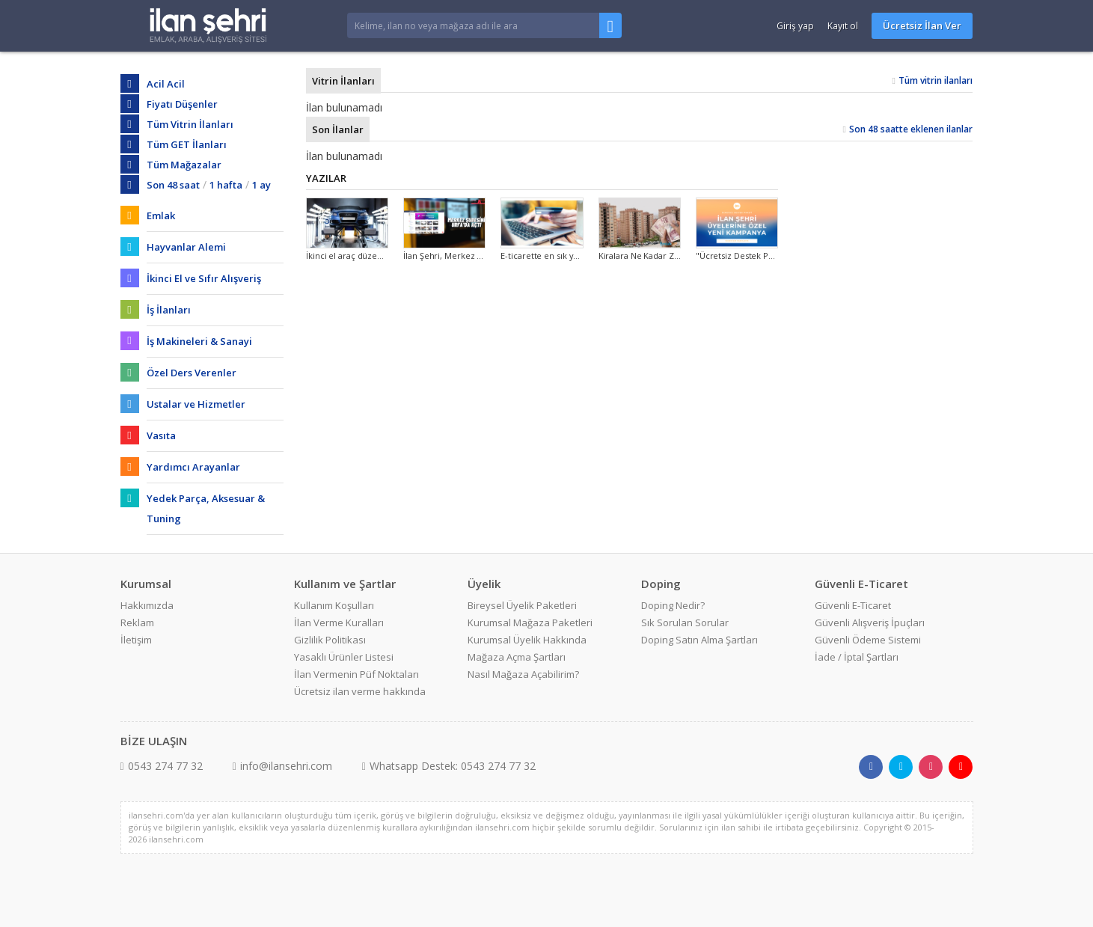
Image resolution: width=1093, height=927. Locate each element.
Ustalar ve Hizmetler (196, 404)
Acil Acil (166, 84)
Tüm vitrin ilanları (935, 80)
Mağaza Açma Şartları (517, 657)
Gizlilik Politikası (330, 639)
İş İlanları (169, 309)
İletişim (136, 639)
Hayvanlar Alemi (186, 247)
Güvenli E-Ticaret (853, 605)
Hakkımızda (147, 605)
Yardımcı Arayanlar (193, 467)
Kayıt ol (842, 25)
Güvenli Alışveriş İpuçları (870, 622)
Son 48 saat (173, 185)
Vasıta (161, 435)
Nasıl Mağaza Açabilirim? (523, 674)
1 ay (261, 185)
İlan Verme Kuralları (339, 622)
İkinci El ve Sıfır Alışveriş (204, 278)
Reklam (137, 622)
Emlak (161, 215)
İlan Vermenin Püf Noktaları (356, 674)
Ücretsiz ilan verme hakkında (360, 691)
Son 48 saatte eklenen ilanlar (911, 129)
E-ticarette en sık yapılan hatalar (563, 255)
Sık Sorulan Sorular (685, 622)
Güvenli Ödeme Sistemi (868, 639)
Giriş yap (795, 25)
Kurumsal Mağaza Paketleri (530, 622)
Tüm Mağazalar (184, 164)
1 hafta (225, 185)
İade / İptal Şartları (856, 657)
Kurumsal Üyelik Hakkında (527, 639)
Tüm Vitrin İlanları (190, 124)
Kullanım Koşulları (334, 605)
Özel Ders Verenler (191, 372)
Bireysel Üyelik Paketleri (522, 605)
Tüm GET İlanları (187, 144)
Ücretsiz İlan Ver (922, 25)
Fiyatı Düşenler (182, 104)
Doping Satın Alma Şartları (699, 639)
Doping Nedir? (673, 605)
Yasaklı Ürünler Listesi (344, 657)
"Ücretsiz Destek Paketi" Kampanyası (768, 255)
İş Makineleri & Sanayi (199, 341)
